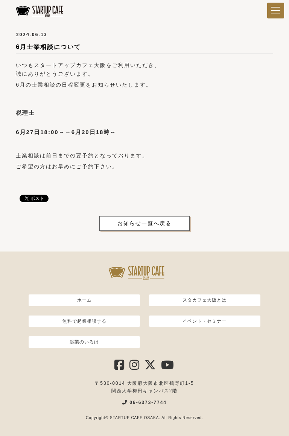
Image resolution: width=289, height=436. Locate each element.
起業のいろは (84, 342)
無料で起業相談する (84, 321)
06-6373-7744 (144, 402)
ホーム (84, 300)
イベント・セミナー (205, 321)
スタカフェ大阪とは (205, 300)
